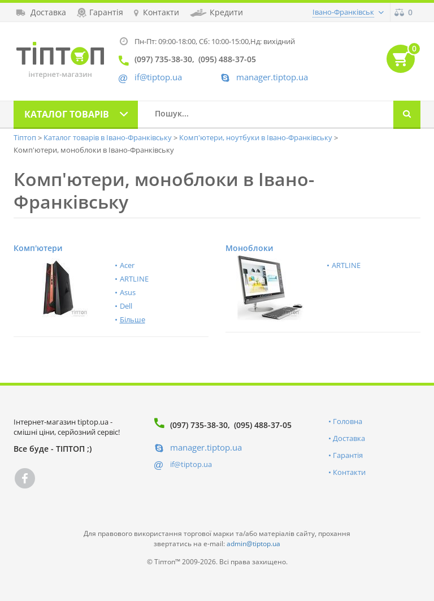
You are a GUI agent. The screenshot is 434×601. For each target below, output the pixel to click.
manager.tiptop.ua (272, 77)
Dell (126, 306)
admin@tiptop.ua (253, 543)
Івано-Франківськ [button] (343, 12)
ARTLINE (134, 279)
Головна (347, 421)
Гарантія (348, 455)
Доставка (349, 438)
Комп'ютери (38, 248)
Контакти (349, 472)
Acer (127, 265)
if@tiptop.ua (191, 464)
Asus (128, 292)
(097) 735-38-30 (199, 425)
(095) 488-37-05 (263, 425)
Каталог (66, 114)
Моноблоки (249, 248)
